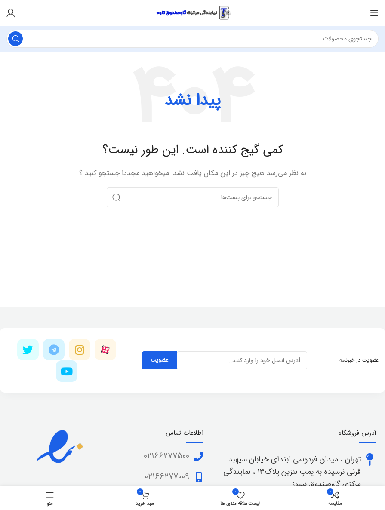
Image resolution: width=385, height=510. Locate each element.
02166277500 (166, 456)
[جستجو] (192, 39)
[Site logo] (192, 12)
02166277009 (167, 476)
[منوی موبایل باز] (374, 13)
